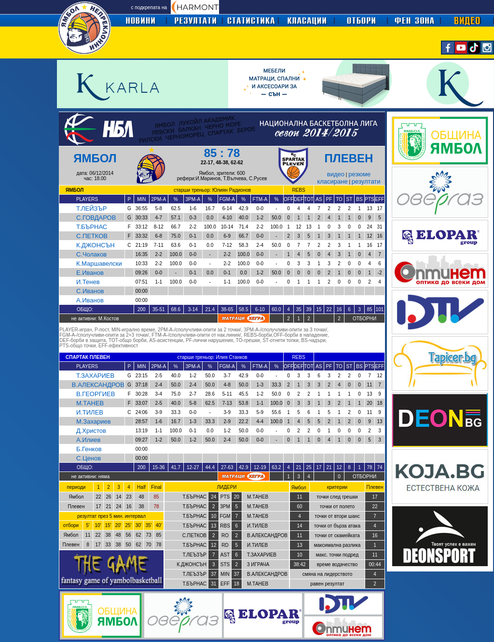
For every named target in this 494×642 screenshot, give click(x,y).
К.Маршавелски (99, 263)
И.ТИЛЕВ (89, 412)
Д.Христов (91, 430)
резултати (366, 181)
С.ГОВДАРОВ (96, 217)
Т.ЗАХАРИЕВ (95, 375)
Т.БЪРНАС (91, 226)
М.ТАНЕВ (90, 403)
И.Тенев (88, 281)
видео (335, 174)
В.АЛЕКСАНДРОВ (98, 384)
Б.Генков (89, 449)
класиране (332, 181)
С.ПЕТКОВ (92, 236)
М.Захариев (93, 421)
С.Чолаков (91, 254)
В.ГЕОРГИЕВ (95, 394)
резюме (359, 174)
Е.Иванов (90, 272)
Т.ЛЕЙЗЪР (91, 208)
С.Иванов (90, 291)
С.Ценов (88, 458)
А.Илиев (88, 439)
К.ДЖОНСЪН (95, 245)
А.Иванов (90, 300)
